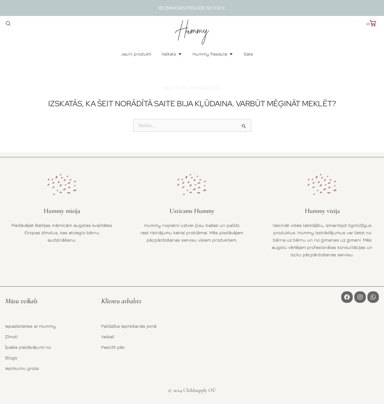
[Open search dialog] (8, 24)
